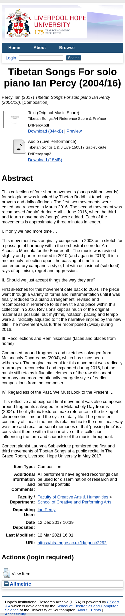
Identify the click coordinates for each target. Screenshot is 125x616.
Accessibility (15, 614)
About (40, 47)
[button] (6, 573)
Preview (74, 131)
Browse (67, 47)
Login (11, 57)
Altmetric (17, 584)
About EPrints (89, 610)
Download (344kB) (45, 131)
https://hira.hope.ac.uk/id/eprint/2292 (72, 542)
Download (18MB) (45, 159)
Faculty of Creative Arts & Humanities (73, 496)
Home (14, 47)
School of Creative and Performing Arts (74, 501)
